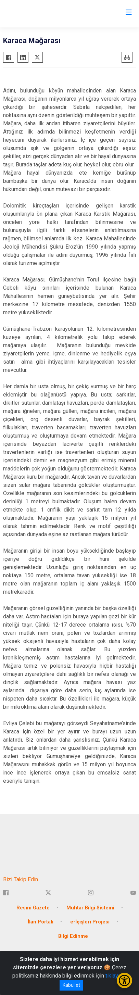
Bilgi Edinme (73, 936)
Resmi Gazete (33, 908)
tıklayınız (116, 975)
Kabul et (71, 985)
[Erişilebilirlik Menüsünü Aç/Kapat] (124, 980)
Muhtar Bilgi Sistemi (90, 908)
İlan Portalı (40, 922)
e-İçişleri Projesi (90, 922)
